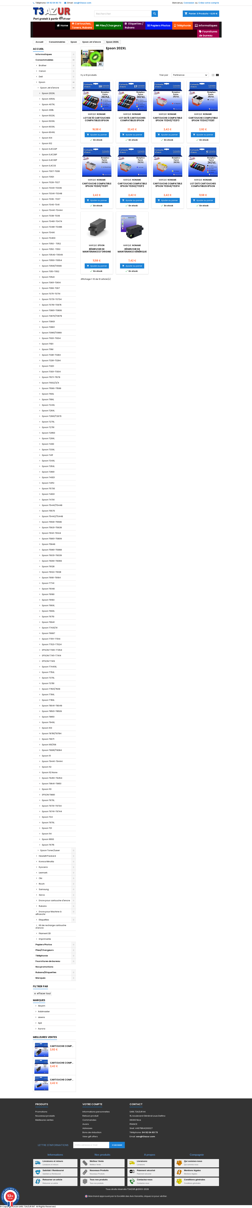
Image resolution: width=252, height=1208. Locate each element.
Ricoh (42, 883)
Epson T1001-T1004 (51, 338)
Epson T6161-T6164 (51, 577)
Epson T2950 (48, 432)
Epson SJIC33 (49, 165)
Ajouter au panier (97, 134)
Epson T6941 (48, 622)
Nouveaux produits (45, 1115)
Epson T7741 (48, 583)
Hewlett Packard (47, 855)
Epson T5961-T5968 (52, 549)
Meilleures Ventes (45, 1037)
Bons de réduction (91, 1132)
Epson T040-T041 (51, 204)
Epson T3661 (48, 471)
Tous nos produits (99, 1179)
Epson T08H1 (48, 327)
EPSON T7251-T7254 (52, 649)
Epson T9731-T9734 (52, 805)
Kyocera (43, 867)
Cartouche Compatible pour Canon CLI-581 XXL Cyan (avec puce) (62, 1079)
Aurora (41, 1028)
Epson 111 (46, 755)
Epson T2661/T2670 (51, 416)
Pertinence (190, 75)
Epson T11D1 (47, 343)
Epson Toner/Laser (50, 850)
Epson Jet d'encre (49, 87)
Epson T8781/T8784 (51, 733)
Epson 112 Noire (49, 772)
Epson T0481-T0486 (52, 226)
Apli (40, 1022)
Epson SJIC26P (49, 154)
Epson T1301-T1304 (51, 371)
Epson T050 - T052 (51, 243)
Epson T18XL (48, 399)
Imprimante (45, 938)
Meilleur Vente (97, 1161)
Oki (40, 878)
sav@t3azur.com (82, 2)
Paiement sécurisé (146, 1170)
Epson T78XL (48, 700)
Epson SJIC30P (49, 160)
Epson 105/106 (49, 744)
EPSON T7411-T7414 (51, 655)
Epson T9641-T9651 (51, 783)
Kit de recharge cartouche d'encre (50, 926)
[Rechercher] (126, 13)
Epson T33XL (48, 449)
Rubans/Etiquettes (45, 972)
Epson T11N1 (47, 349)
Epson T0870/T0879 (52, 315)
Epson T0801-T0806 (52, 310)
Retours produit (90, 1115)
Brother (42, 65)
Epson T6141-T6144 (51, 533)
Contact (136, 1104)
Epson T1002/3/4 (50, 382)
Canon (42, 71)
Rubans (43, 906)
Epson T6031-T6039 (52, 555)
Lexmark (43, 872)
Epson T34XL (48, 460)
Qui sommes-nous (193, 1161)
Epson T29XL (48, 438)
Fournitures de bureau (47, 961)
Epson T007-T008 (51, 171)
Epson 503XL (48, 121)
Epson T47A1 (48, 499)
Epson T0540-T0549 (52, 254)
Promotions (41, 1111)
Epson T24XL (48, 405)
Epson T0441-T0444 (52, 210)
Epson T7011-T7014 (51, 638)
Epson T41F (47, 455)
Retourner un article (52, 1179)
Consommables (44, 59)
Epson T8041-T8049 (52, 705)
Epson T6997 (48, 633)
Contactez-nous (145, 1179)
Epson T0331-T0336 (52, 187)
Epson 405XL (48, 98)
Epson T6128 (48, 566)
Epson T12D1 (48, 366)
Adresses (87, 1128)
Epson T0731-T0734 (52, 299)
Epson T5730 (48, 488)
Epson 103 (47, 727)
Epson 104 (47, 137)
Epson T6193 (48, 599)
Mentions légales (192, 1170)
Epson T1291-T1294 (51, 360)
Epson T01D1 (48, 176)
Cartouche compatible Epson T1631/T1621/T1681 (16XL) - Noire (62, 1063)
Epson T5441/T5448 (52, 505)
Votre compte (92, 1104)
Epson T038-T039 (51, 215)
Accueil (38, 49)
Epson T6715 (48, 844)
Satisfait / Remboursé (53, 1170)
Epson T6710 (48, 616)
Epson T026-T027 (51, 182)
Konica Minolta (46, 861)
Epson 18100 (48, 839)
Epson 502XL (48, 115)
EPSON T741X (48, 661)
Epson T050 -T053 (51, 249)
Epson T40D (48, 444)
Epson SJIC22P (49, 148)
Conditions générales (194, 1179)
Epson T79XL (48, 694)
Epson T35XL (48, 466)
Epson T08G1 (48, 321)
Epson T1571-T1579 (51, 377)
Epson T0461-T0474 (52, 221)
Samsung (44, 889)
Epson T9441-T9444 (52, 761)
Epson (42, 82)
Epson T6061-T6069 (52, 560)
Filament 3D (45, 933)
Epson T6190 (48, 594)
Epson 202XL (48, 93)
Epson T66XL (48, 605)
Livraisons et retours (53, 1161)
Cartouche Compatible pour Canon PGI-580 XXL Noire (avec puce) (62, 1046)
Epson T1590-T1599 (51, 388)
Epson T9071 (48, 739)
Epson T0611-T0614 (51, 282)
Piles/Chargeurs (44, 950)
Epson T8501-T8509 (52, 711)
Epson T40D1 (48, 477)
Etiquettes (44, 919)
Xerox (42, 894)
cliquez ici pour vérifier (155, 1196)
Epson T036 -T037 (51, 199)
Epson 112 (46, 766)
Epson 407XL (48, 104)
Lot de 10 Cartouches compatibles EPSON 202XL (96, 120)
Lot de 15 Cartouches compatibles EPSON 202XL (132, 120)
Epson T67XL (48, 800)
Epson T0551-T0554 (52, 260)
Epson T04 (47, 816)
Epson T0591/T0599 (52, 265)
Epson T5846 (48, 544)
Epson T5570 (48, 510)
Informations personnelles (96, 1111)
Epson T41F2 (48, 482)
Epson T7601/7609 (51, 688)
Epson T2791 (48, 427)
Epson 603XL (48, 126)
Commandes (89, 1119)
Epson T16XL (48, 393)
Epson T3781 (48, 683)
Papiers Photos (43, 944)
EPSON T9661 (48, 794)
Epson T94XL (48, 722)
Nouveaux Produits (99, 1170)
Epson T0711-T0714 (51, 293)
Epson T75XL (48, 672)
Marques (40, 977)
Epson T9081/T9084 (52, 750)
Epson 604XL (48, 132)
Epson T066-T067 (51, 288)
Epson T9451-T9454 (52, 778)
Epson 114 (47, 833)
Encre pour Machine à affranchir (48, 913)
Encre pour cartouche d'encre (54, 900)
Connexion (189, 2)
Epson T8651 (48, 716)
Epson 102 (47, 143)
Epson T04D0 (48, 238)
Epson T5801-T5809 (52, 538)
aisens (41, 1017)
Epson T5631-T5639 (52, 527)
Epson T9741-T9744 (52, 811)
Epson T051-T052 (50, 271)
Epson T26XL (48, 410)
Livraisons (142, 1161)
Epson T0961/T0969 (52, 332)
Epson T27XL (48, 421)
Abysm (41, 1005)
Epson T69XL (48, 611)
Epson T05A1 (48, 277)
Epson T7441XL (49, 666)
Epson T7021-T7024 (52, 644)
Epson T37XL (48, 677)
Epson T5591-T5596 (52, 521)
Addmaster (44, 1011)
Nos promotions (44, 966)
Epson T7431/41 (49, 627)
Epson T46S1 (48, 494)
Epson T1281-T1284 (51, 354)
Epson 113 (46, 789)
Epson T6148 (48, 588)
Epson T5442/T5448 (52, 516)
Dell (41, 76)
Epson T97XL (48, 822)
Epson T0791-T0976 (51, 304)
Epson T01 (47, 828)
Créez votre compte (208, 2)
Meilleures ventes (44, 1119)
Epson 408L (48, 109)
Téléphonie (41, 955)
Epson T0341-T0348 (52, 193)
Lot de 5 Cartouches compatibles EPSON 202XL (203, 186)
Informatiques (43, 54)
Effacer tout (42, 993)
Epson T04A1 (48, 232)
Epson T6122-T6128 (51, 572)
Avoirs (85, 1124)
